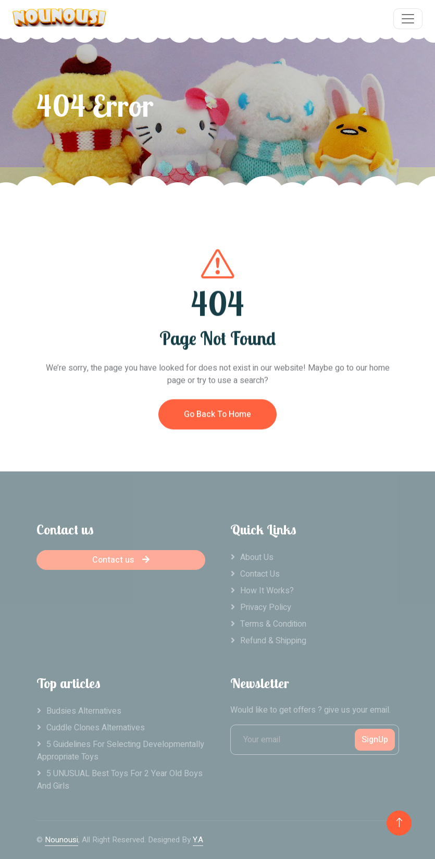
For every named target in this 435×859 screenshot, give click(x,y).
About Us (257, 557)
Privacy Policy (265, 607)
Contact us (121, 560)
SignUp (375, 739)
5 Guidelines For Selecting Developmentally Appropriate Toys (120, 750)
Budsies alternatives (83, 711)
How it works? (267, 590)
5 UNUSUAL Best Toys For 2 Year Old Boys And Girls (120, 779)
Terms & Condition (273, 624)
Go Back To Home (217, 422)
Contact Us (260, 574)
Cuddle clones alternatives (95, 727)
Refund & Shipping (273, 640)
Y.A (198, 839)
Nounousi (61, 839)
